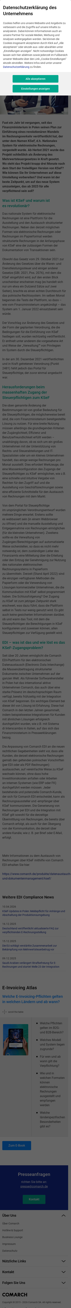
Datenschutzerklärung (16, 66)
